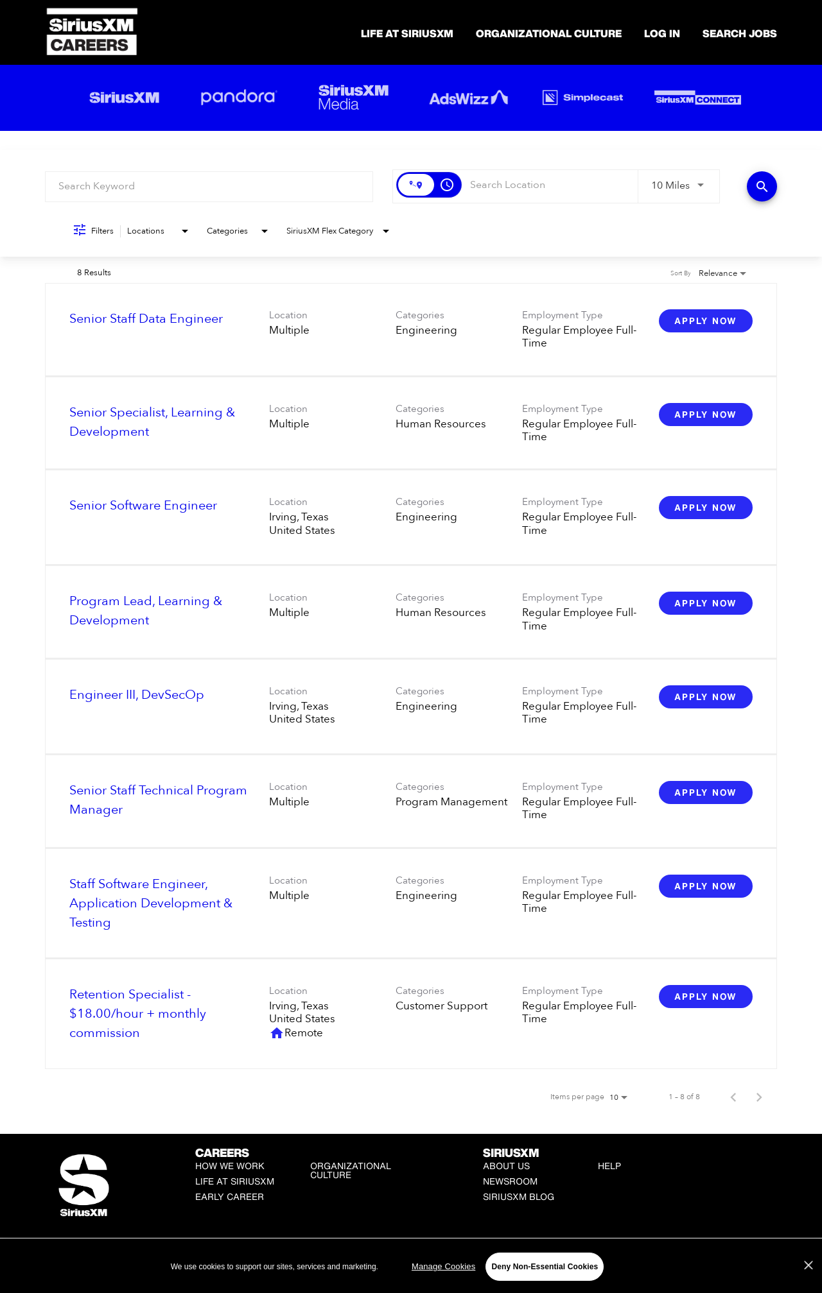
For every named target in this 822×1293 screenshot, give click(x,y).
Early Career (229, 1196)
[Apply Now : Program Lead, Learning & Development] (706, 603)
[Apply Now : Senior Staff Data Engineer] (706, 320)
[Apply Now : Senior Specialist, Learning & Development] (706, 414)
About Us (506, 1165)
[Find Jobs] (762, 186)
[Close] (808, 1282)
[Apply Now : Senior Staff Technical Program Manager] (706, 792)
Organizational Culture (549, 33)
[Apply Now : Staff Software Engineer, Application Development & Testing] (706, 886)
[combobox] (209, 186)
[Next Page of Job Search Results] (759, 1096)
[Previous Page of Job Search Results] (733, 1096)
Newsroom (510, 1181)
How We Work (230, 1165)
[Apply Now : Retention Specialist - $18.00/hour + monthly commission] (706, 996)
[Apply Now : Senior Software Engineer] (706, 507)
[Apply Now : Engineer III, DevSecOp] (706, 696)
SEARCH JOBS (740, 33)
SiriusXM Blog (518, 1196)
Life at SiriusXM (234, 1181)
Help (609, 1165)
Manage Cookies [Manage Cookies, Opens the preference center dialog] (443, 1283)
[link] (411, 330)
